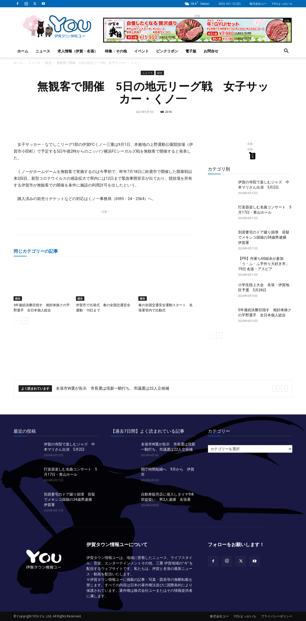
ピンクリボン (167, 51)
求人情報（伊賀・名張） (77, 51)
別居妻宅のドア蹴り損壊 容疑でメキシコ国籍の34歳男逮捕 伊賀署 (264, 237)
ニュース (43, 51)
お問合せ (211, 51)
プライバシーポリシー (276, 616)
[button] (286, 51)
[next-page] (25, 320)
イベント (141, 51)
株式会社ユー (258, 3)
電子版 (190, 51)
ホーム (22, 51)
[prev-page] (17, 320)
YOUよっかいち (282, 3)
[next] (284, 388)
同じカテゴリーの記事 (36, 251)
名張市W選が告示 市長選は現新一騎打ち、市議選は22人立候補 (112, 388)
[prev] (276, 388)
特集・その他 (116, 51)
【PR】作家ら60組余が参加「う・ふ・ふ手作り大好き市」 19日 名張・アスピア (263, 263)
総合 (48, 63)
